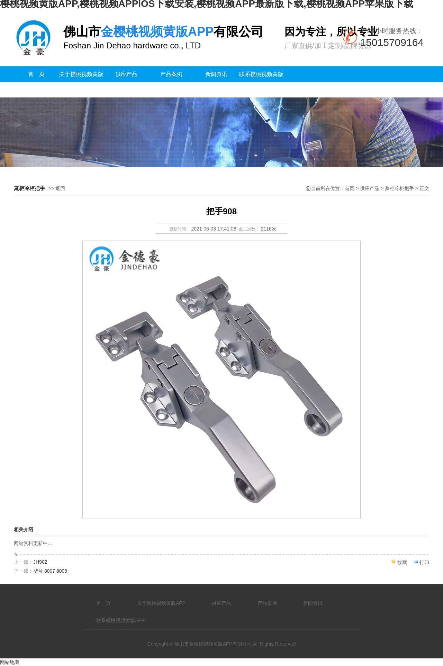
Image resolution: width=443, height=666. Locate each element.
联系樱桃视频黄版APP (261, 82)
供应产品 (126, 74)
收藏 (402, 562)
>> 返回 (56, 188)
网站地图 (9, 662)
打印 (424, 562)
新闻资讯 (216, 74)
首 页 (36, 74)
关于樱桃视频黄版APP (81, 82)
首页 (349, 188)
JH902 (40, 562)
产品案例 (171, 74)
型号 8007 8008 (50, 571)
